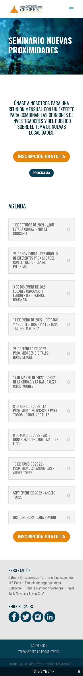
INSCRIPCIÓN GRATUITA (41, 156)
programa (41, 173)
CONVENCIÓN (39, 646)
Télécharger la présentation (39, 652)
